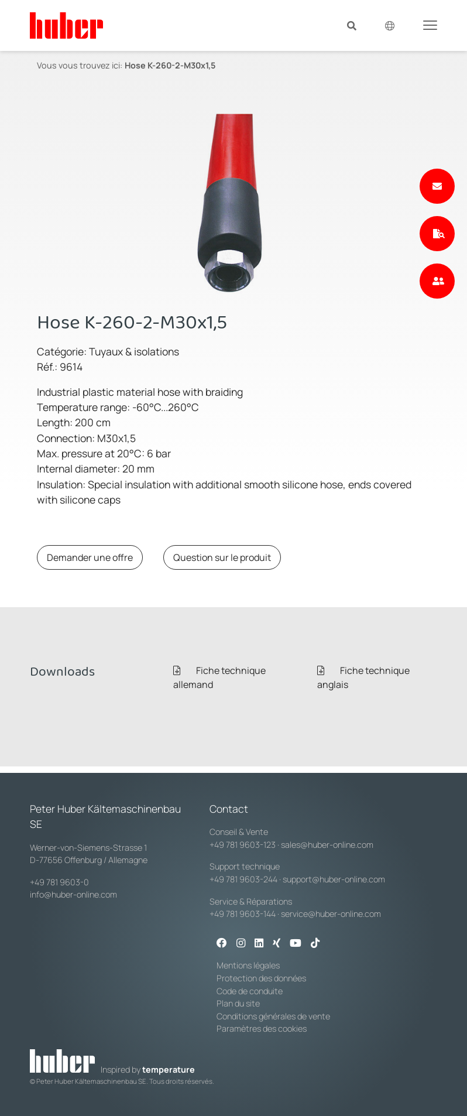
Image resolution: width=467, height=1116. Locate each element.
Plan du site (238, 1003)
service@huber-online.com (331, 913)
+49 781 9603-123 (243, 844)
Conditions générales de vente (273, 1016)
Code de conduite (250, 991)
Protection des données (261, 978)
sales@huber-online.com (327, 844)
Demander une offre (90, 557)
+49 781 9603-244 (243, 879)
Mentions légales (248, 965)
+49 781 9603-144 (243, 913)
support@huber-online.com (334, 879)
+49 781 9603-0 (59, 882)
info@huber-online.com (73, 894)
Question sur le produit (222, 557)
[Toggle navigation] (430, 24)
